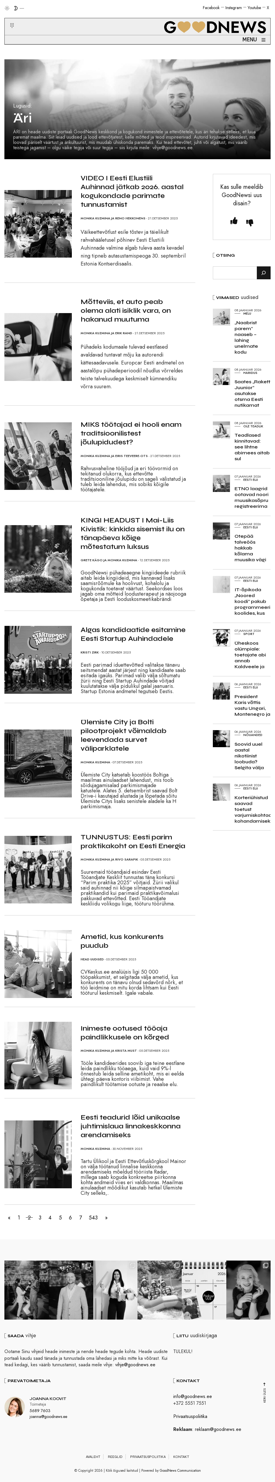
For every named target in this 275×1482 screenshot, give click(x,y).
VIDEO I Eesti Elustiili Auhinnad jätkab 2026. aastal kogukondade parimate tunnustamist (132, 191)
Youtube (254, 8)
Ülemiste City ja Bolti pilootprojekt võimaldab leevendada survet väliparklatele (124, 735)
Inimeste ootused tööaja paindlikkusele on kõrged (125, 1032)
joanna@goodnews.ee (48, 1416)
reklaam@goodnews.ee (218, 1429)
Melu (247, 313)
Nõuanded (252, 734)
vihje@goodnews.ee (135, 1364)
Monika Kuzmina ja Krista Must (109, 1050)
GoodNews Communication (180, 1470)
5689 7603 (40, 1410)
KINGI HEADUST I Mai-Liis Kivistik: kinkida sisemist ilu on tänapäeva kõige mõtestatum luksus (133, 533)
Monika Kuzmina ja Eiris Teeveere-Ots (114, 455)
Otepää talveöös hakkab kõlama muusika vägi (250, 547)
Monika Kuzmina (95, 762)
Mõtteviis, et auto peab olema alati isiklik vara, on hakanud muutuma (126, 311)
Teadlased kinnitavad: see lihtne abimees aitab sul (252, 446)
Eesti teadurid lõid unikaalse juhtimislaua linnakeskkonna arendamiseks (131, 1126)
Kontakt (181, 1457)
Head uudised (92, 959)
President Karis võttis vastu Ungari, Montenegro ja (252, 705)
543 (103, 1217)
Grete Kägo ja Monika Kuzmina (109, 560)
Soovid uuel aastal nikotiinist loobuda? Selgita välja (249, 755)
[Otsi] (264, 272)
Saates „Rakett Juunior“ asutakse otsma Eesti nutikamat (252, 393)
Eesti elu (250, 479)
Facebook (211, 8)
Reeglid (115, 1457)
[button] (8, 18)
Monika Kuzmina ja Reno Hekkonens (113, 218)
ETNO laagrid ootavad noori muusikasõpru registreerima (252, 497)
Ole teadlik (253, 426)
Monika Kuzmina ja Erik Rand (106, 333)
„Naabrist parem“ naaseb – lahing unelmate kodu (246, 337)
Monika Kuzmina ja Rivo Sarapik (109, 859)
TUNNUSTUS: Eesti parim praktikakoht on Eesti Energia (133, 841)
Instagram (233, 8)
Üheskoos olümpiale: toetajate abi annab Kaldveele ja (250, 654)
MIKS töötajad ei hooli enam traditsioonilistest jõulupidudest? (131, 433)
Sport (248, 633)
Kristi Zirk (90, 652)
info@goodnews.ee (192, 1396)
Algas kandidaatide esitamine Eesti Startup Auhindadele (133, 634)
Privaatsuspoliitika (190, 1416)
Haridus (250, 372)
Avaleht (93, 1457)
